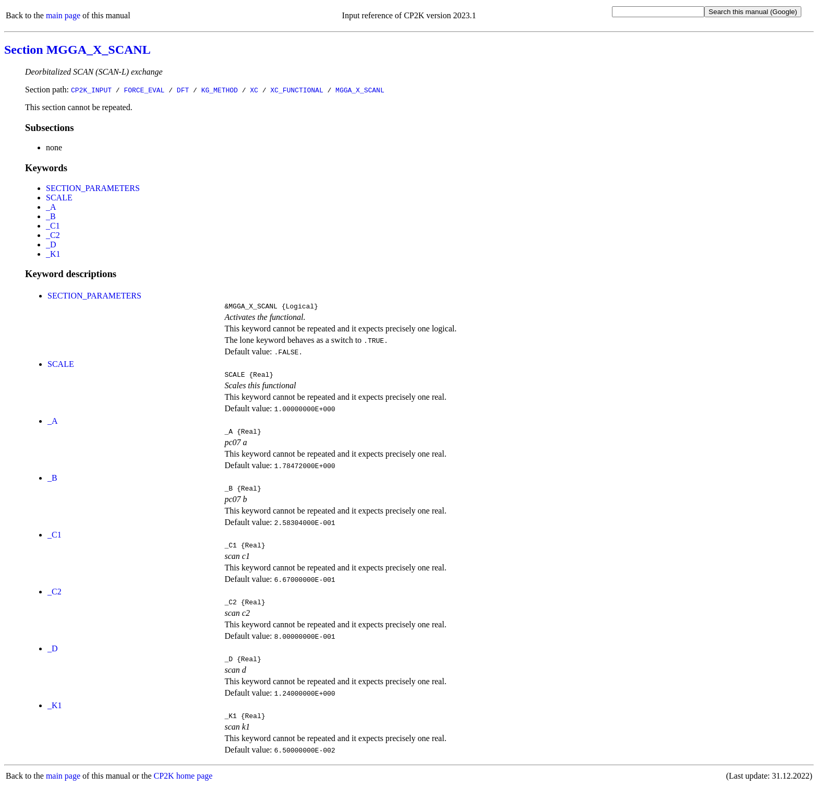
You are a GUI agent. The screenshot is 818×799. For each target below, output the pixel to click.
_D (51, 244)
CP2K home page (183, 788)
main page (63, 15)
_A (51, 206)
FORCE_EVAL (144, 89)
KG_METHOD (219, 89)
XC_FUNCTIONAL (296, 89)
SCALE (59, 197)
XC (254, 89)
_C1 (53, 225)
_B (51, 216)
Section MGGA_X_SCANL (77, 49)
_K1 (53, 253)
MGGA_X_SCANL (359, 89)
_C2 (53, 235)
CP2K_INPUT (91, 89)
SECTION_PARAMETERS (93, 188)
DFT (183, 89)
